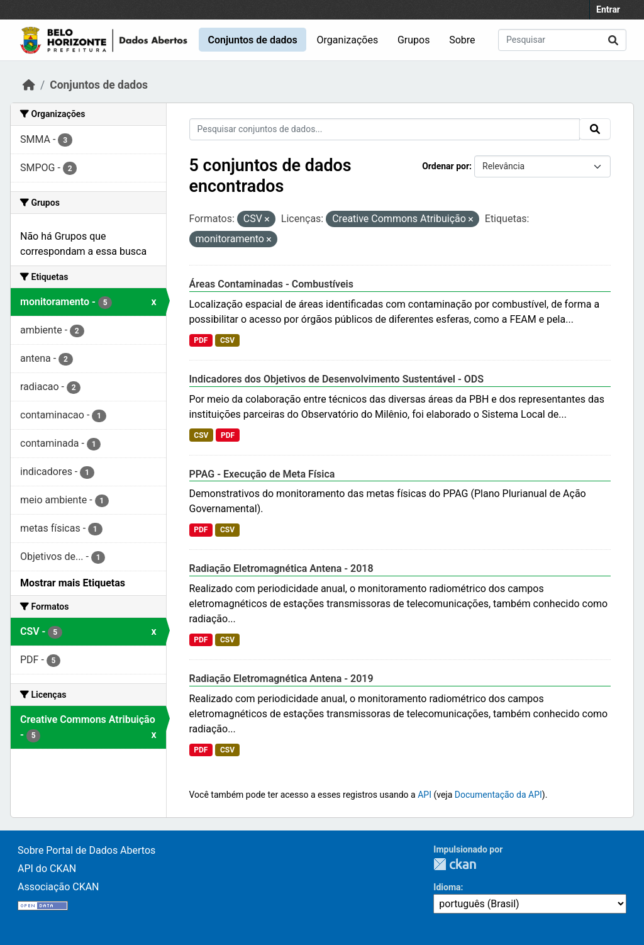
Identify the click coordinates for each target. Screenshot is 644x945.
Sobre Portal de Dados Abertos (86, 850)
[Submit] (613, 40)
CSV (227, 340)
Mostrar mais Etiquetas (72, 583)
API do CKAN (47, 869)
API (424, 795)
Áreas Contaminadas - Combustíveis (271, 284)
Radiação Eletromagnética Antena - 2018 (281, 568)
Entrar (608, 9)
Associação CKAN (58, 887)
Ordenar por (445, 166)
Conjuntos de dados (252, 40)
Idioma (446, 887)
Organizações (348, 40)
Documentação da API (498, 795)
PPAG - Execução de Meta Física (262, 474)
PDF (201, 340)
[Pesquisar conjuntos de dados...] (562, 40)
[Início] (29, 85)
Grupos (413, 40)
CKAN (454, 864)
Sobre (462, 40)
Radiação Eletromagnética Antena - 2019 (281, 679)
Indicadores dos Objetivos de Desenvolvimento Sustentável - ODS (336, 379)
